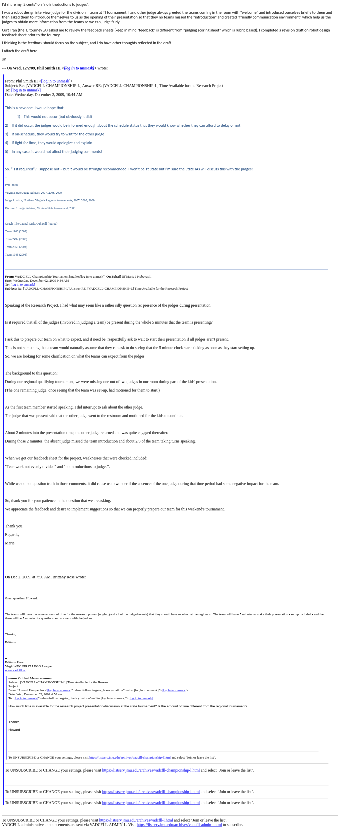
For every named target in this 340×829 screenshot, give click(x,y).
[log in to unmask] (79, 68)
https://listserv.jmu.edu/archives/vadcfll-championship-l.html (130, 757)
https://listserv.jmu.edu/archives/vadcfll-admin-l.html (179, 825)
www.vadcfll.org (16, 670)
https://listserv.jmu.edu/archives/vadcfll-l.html (136, 820)
